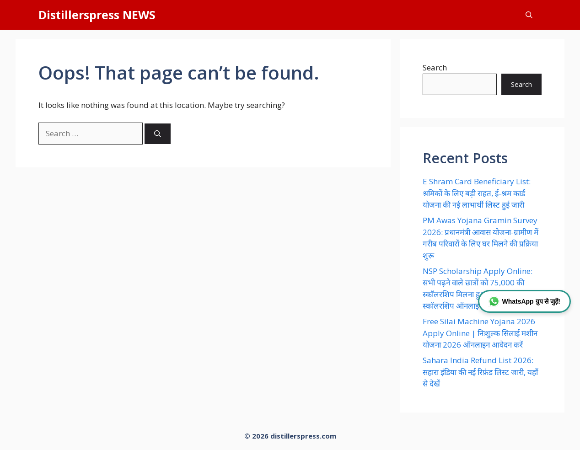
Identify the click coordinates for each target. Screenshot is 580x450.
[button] (529, 15)
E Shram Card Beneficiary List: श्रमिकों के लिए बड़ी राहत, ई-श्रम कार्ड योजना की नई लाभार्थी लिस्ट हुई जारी (477, 193)
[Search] (158, 133)
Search (435, 67)
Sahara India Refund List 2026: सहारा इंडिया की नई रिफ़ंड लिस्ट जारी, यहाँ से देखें (480, 372)
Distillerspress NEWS (97, 14)
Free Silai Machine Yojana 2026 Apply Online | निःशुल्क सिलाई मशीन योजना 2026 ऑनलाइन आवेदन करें (480, 333)
